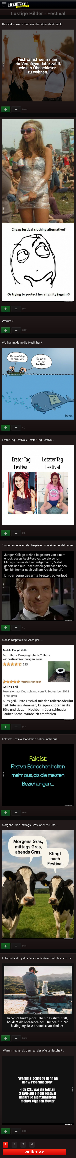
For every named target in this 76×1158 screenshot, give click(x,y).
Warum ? (7, 321)
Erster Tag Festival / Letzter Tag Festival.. (28, 440)
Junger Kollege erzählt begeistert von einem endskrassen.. (39, 545)
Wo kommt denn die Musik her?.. (22, 342)
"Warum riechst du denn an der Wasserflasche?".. (33, 1050)
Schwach (16, 109)
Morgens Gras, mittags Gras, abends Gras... (30, 825)
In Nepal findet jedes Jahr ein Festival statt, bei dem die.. (37, 958)
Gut (6, 109)
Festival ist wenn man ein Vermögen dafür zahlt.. (32, 24)
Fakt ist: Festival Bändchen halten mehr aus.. (30, 739)
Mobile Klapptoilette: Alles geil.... (22, 640)
